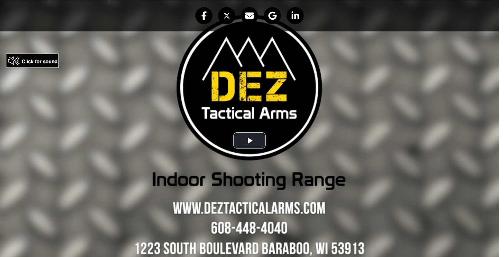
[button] (203, 15)
